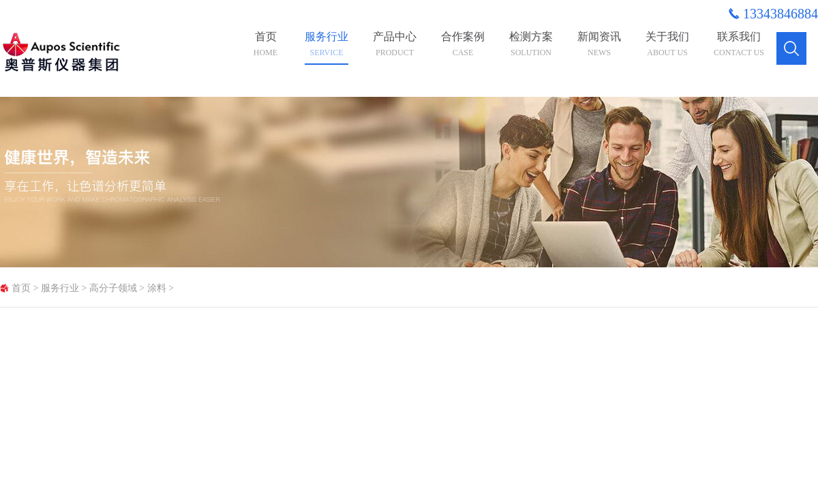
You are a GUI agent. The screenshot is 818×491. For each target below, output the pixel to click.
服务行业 (326, 44)
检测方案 (531, 44)
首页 (265, 44)
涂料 (156, 288)
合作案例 (463, 44)
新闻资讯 (599, 44)
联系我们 (739, 44)
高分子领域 (113, 288)
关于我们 (667, 44)
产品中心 (394, 44)
